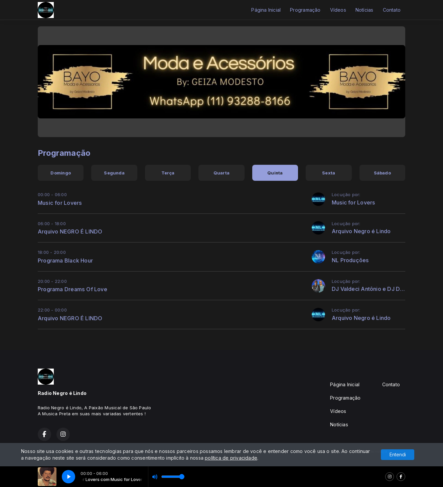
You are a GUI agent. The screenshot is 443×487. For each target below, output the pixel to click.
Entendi (398, 454)
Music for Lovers (60, 202)
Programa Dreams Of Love (72, 289)
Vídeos (338, 10)
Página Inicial (266, 10)
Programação (305, 10)
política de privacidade (231, 458)
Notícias (364, 10)
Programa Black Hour (65, 260)
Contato (392, 10)
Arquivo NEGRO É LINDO (70, 231)
